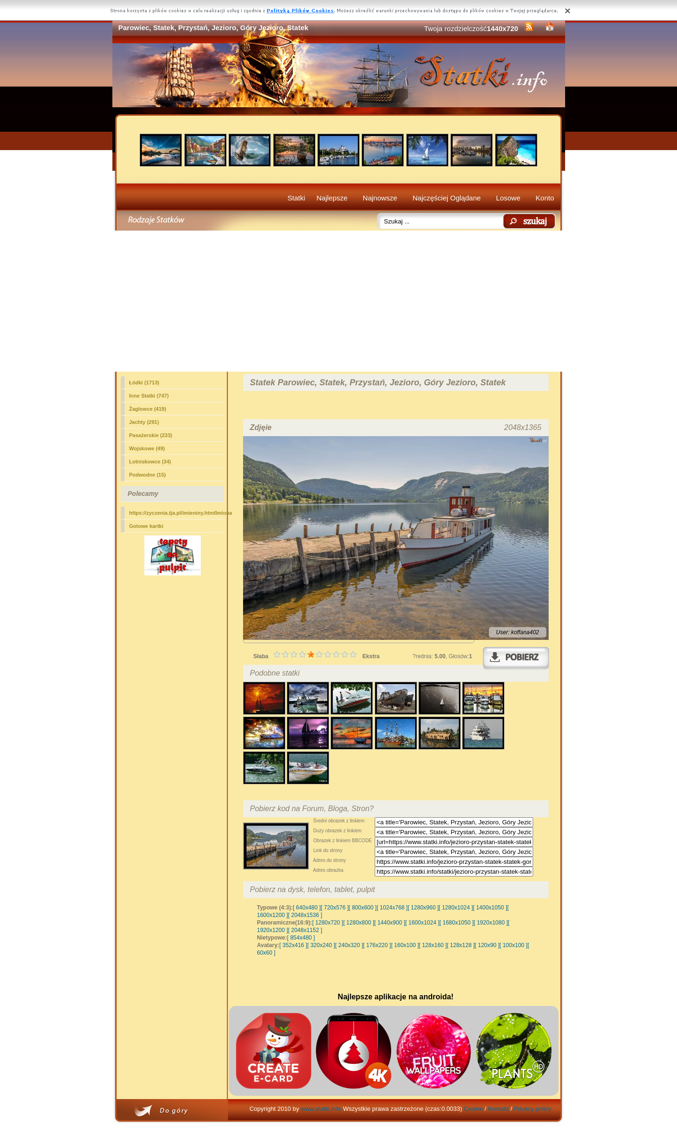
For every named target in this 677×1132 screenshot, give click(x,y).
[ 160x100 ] (405, 945)
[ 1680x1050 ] (457, 922)
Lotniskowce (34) (150, 461)
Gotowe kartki (146, 526)
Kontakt (498, 1108)
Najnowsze (380, 198)
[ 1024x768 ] (392, 907)
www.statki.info (321, 1108)
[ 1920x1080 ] (491, 922)
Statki (297, 198)
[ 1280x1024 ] (456, 907)
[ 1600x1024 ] (422, 922)
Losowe (508, 198)
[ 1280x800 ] (358, 922)
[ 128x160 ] (433, 945)
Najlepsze (331, 198)
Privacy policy (532, 1108)
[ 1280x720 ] (327, 922)
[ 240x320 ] (349, 945)
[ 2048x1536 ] (305, 915)
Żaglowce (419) (147, 409)
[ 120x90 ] (487, 945)
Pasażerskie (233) (151, 435)
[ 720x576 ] (334, 907)
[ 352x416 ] (293, 945)
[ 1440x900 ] (389, 922)
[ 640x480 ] (307, 907)
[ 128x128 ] (460, 945)
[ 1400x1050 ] (490, 907)
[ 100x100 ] (513, 945)
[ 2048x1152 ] (305, 930)
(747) (149, 396)
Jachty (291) (144, 422)
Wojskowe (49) (147, 448)
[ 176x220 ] (377, 945)
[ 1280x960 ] (423, 907)
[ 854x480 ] (301, 937)
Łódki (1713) (144, 382)
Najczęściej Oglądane (446, 198)
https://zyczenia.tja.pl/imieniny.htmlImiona (176, 513)
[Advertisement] (338, 301)
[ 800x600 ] (363, 907)
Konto (544, 198)
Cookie (473, 1108)
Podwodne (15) (147, 475)
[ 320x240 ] (321, 945)
